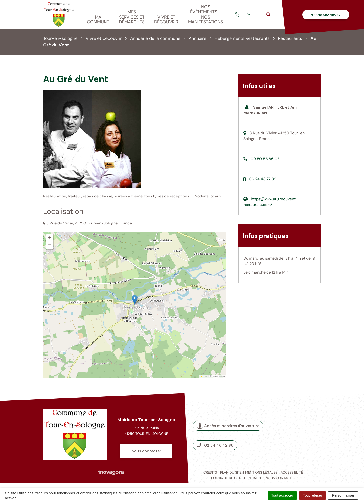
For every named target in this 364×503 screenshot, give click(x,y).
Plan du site (231, 472)
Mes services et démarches (131, 17)
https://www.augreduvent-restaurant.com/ (270, 201)
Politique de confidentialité (236, 478)
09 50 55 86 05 (265, 158)
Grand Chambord (326, 15)
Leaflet (204, 376)
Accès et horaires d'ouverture (228, 425)
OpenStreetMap (218, 376)
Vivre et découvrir (166, 19)
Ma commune (98, 19)
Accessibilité (292, 472)
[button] (135, 300)
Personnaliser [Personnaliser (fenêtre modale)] (343, 495)
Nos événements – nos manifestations (205, 14)
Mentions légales (261, 472)
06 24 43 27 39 (262, 179)
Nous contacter (146, 451)
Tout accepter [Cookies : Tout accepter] (282, 495)
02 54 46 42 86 (215, 445)
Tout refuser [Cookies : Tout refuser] (312, 495)
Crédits (210, 472)
